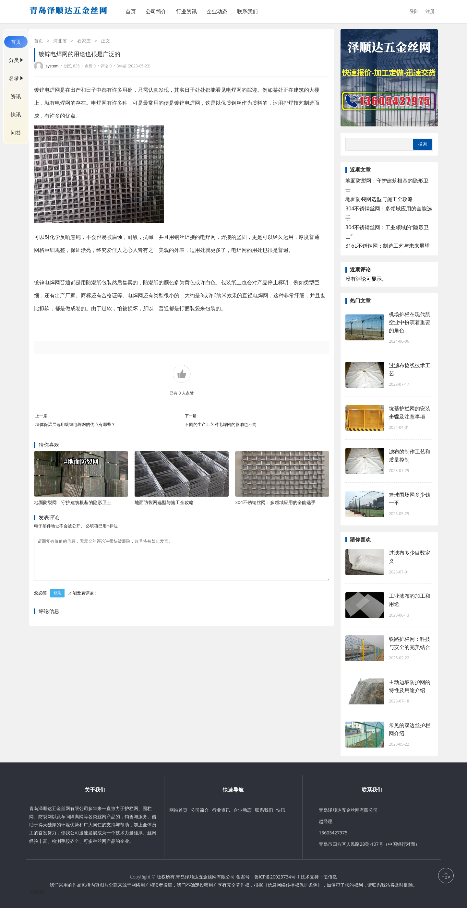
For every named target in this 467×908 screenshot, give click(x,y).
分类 (14, 60)
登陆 (414, 11)
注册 (430, 11)
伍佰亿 (330, 877)
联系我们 (247, 11)
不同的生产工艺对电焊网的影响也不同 (221, 424)
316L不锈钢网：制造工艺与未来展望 (387, 245)
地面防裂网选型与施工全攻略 (164, 502)
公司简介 (156, 11)
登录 (57, 601)
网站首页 (178, 810)
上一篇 (41, 416)
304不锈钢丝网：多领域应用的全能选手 (275, 502)
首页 (131, 11)
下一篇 (191, 416)
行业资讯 (186, 11)
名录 (14, 78)
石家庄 (84, 41)
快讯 (16, 114)
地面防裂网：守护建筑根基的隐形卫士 (72, 502)
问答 (16, 132)
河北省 (60, 41)
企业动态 (217, 11)
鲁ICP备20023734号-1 (277, 877)
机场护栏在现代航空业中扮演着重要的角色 (409, 322)
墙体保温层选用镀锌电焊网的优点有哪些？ (75, 424)
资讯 (16, 96)
